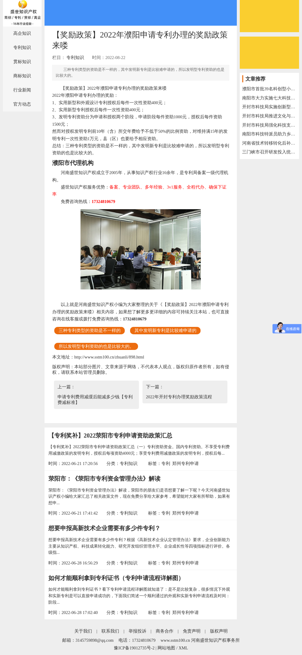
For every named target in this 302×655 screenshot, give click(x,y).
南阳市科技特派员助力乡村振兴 (269, 134)
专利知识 (22, 47)
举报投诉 (137, 631)
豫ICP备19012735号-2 (134, 648)
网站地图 (166, 648)
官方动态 (22, 104)
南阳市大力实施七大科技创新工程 (269, 98)
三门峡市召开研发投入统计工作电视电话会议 (269, 152)
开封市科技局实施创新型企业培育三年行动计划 (269, 106)
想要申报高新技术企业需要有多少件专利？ (104, 528)
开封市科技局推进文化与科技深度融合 (269, 116)
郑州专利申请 (185, 463)
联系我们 (110, 631)
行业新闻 (22, 90)
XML (183, 648)
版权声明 (219, 631)
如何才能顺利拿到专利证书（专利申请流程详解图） (116, 578)
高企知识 (22, 33)
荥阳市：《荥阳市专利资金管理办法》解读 (104, 478)
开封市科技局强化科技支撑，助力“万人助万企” (269, 125)
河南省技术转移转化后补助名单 (269, 143)
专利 (165, 463)
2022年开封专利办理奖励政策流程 (179, 396)
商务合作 (164, 631)
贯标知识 (22, 61)
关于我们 (83, 631)
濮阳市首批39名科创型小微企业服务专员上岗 (269, 88)
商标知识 (22, 75)
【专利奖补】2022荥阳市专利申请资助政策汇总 (110, 435)
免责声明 (192, 631)
